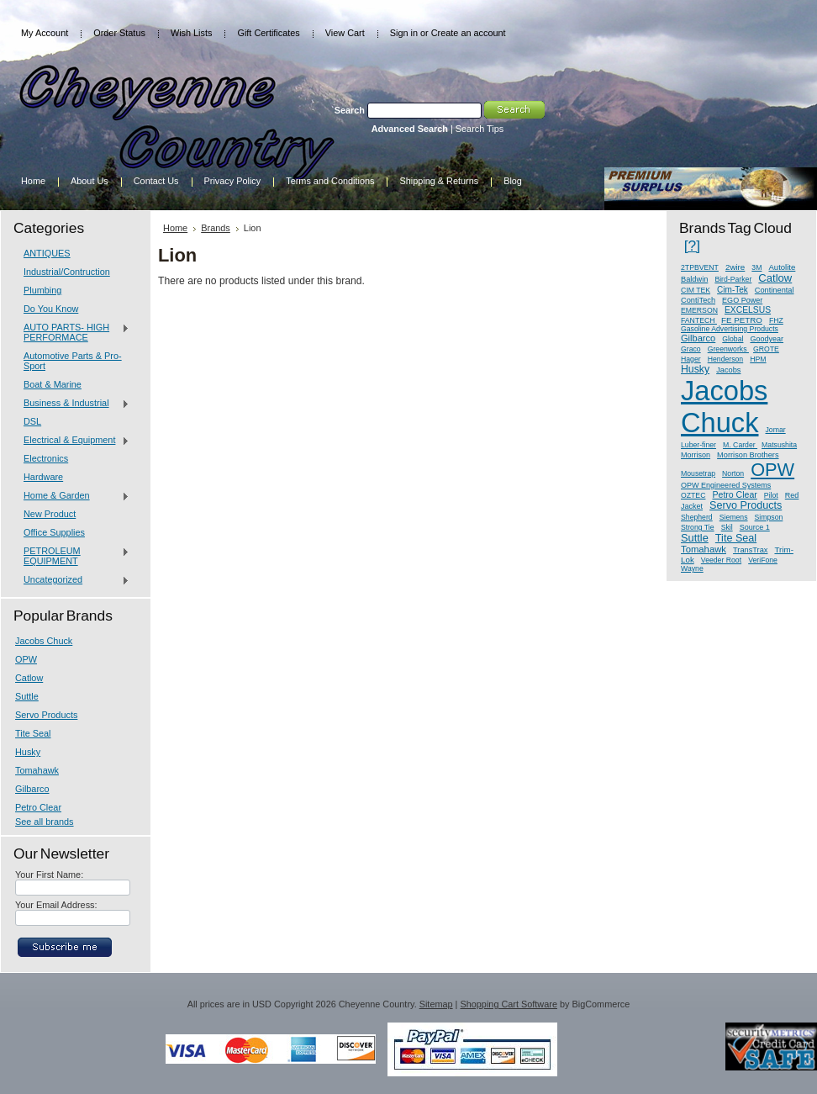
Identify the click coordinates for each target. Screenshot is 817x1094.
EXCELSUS (748, 309)
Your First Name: (49, 874)
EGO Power (742, 300)
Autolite (781, 267)
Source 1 (755, 527)
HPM (758, 359)
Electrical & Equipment (72, 441)
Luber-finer (698, 445)
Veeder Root (721, 560)
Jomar (776, 429)
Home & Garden (72, 496)
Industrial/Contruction (67, 272)
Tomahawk (37, 770)
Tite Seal (33, 733)
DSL (32, 421)
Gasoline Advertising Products (729, 329)
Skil (727, 527)
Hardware (43, 477)
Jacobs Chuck (43, 641)
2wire (735, 267)
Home (175, 228)
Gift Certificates (268, 33)
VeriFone (762, 560)
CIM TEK (695, 290)
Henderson (726, 359)
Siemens (733, 517)
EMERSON (699, 310)
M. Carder (740, 445)
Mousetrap (698, 473)
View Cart (345, 33)
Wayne (692, 568)
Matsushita (779, 445)
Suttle (27, 696)
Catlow (29, 678)
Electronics (46, 458)
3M (756, 267)
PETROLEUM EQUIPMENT (72, 556)
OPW (26, 659)
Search (350, 110)
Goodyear (766, 339)
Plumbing (42, 290)
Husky (27, 752)
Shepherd (697, 517)
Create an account (468, 33)
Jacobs (728, 370)
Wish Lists (192, 33)
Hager (691, 359)
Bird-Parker (732, 279)
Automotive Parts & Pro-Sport (73, 361)
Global (732, 339)
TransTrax (750, 550)
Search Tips (479, 129)
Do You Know (51, 309)
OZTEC (693, 495)
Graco (691, 349)
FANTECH (699, 320)
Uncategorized (72, 580)
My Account (44, 33)
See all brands (44, 822)
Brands (215, 228)
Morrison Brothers (747, 455)
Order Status (119, 33)
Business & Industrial (72, 404)
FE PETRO (741, 320)
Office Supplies (54, 532)
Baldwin (694, 279)
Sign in (404, 33)
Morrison (695, 455)
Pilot (771, 495)
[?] (692, 245)
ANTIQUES (47, 253)
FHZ (776, 320)
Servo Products (46, 715)
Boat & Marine (53, 384)
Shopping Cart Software (508, 1004)
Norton (733, 473)
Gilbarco (32, 789)
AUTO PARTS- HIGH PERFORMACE (72, 332)
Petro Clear (38, 807)
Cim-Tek (732, 289)
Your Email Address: (56, 905)
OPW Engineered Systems (726, 485)
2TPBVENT (700, 267)
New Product (50, 514)
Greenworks (728, 349)
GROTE (766, 349)
